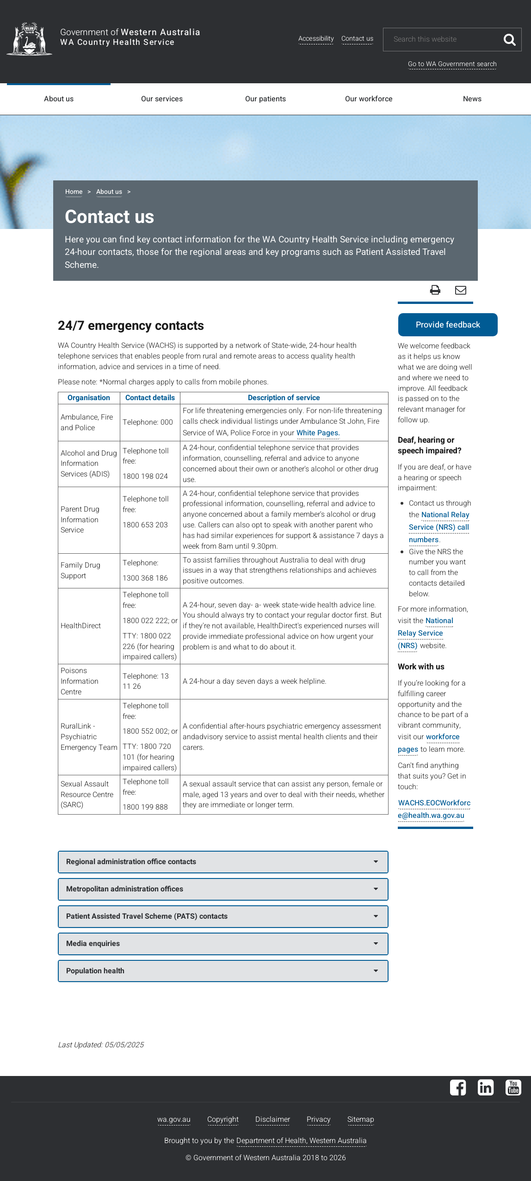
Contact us (357, 38)
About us (59, 99)
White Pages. (318, 433)
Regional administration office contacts (222, 861)
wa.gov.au (174, 1119)
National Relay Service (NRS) (425, 633)
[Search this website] (445, 39)
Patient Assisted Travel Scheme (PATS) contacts (222, 916)
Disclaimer (272, 1119)
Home (73, 192)
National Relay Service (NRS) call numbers (439, 527)
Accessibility (316, 38)
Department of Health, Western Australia (301, 1140)
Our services (162, 99)
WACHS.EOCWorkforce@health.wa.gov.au (434, 809)
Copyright (223, 1119)
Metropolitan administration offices (222, 889)
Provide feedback (448, 325)
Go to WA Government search (452, 64)
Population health (222, 971)
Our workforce (369, 99)
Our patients (265, 99)
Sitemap (360, 1119)
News (472, 99)
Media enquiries (222, 943)
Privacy (319, 1119)
